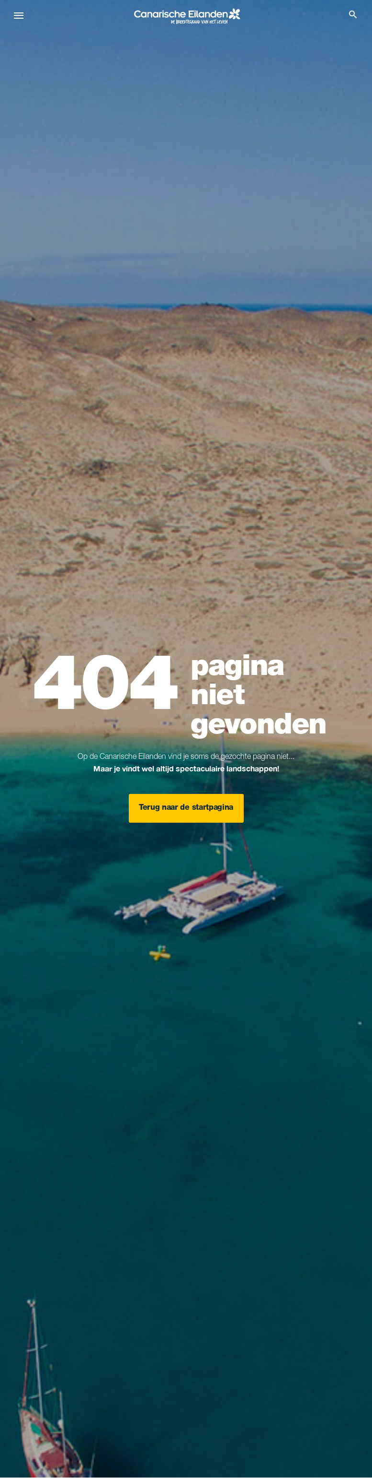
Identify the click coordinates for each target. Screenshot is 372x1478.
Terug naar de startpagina (186, 808)
